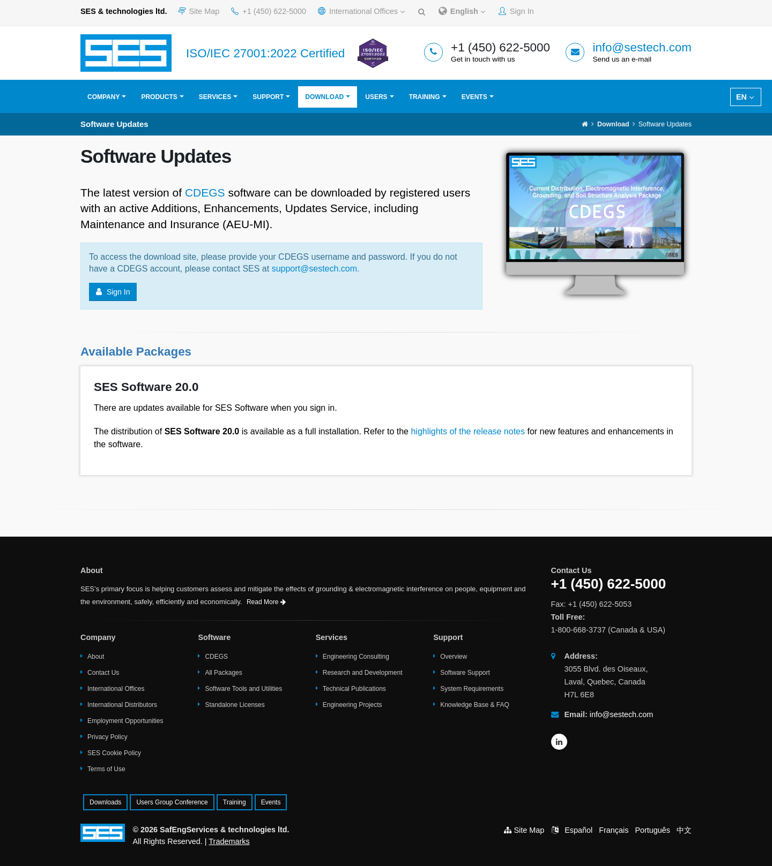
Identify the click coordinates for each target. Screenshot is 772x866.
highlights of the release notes (468, 431)
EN (745, 97)
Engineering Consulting (356, 656)
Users (376, 97)
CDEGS (205, 192)
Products (159, 97)
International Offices (361, 11)
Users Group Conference (171, 802)
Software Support (465, 672)
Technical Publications (354, 688)
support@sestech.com (314, 268)
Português (652, 830)
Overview (453, 656)
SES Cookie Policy (114, 753)
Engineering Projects (352, 705)
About (95, 656)
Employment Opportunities (125, 721)
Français (613, 830)
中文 (684, 830)
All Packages (223, 672)
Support (268, 97)
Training (424, 97)
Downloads (105, 802)
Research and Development (363, 672)
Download (324, 97)
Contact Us (103, 672)
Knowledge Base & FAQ (474, 705)
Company (103, 97)
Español (578, 830)
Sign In (516, 11)
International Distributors (122, 705)
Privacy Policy (107, 737)
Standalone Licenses (234, 705)
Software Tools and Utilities (243, 688)
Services (215, 97)
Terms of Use (106, 769)
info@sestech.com (642, 47)
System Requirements (471, 688)
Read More (266, 602)
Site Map (199, 11)
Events (474, 97)
